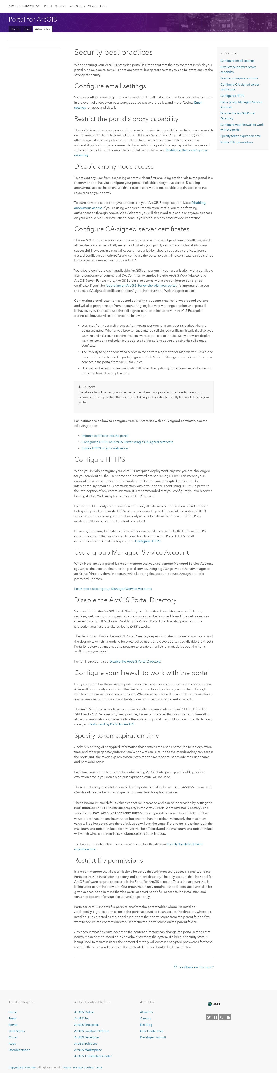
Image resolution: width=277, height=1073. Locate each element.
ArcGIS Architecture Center (93, 1054)
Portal (48, 6)
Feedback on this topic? (196, 965)
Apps (103, 6)
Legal (99, 1065)
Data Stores (77, 6)
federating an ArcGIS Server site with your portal (141, 285)
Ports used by (112, 724)
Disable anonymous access (239, 78)
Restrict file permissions (236, 142)
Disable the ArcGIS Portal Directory (134, 661)
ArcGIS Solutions (85, 1041)
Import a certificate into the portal (105, 435)
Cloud (92, 6)
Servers (60, 6)
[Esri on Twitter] (209, 1015)
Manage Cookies (83, 1065)
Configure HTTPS (148, 541)
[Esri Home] (213, 1002)
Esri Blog (146, 1023)
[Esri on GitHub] (222, 1015)
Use (27, 29)
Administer (42, 29)
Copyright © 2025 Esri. (23, 1065)
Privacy (67, 1065)
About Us (146, 1010)
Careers (145, 1016)
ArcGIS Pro (81, 1016)
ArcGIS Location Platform (91, 1029)
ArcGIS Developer (86, 1035)
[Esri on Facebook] (215, 1015)
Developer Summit (153, 1035)
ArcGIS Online (84, 1010)
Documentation (19, 1048)
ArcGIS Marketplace (88, 1048)
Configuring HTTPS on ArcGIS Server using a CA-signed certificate (127, 442)
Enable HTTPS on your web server (105, 448)
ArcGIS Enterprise (24, 6)
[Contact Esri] (228, 1015)
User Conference (151, 1029)
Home (15, 29)
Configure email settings (237, 60)
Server (13, 1023)
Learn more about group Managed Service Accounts (113, 589)
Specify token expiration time (240, 136)
